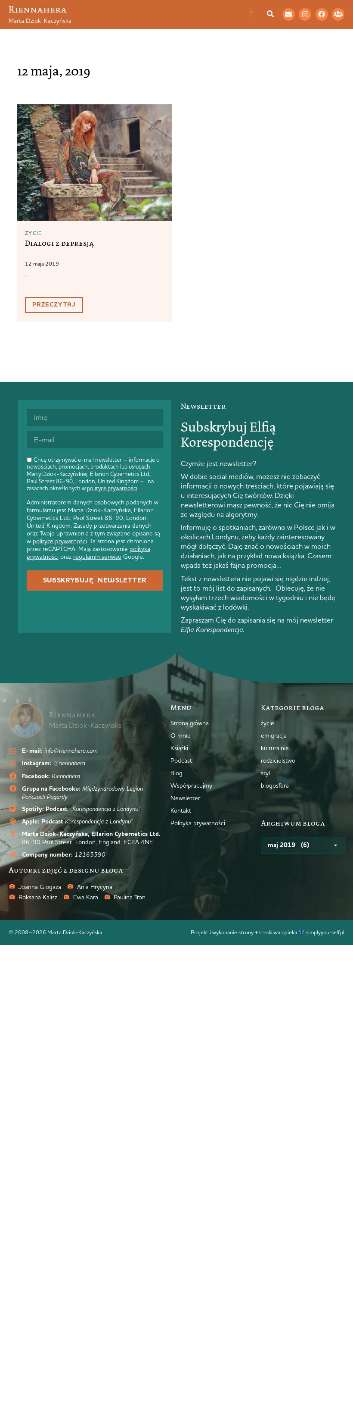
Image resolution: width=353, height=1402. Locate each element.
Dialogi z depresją (59, 243)
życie (34, 232)
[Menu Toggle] (257, 14)
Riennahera (38, 9)
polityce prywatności (112, 488)
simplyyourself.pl (325, 932)
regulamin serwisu (97, 556)
